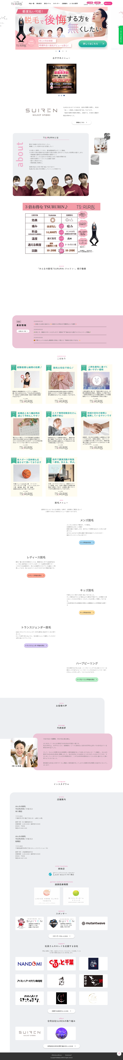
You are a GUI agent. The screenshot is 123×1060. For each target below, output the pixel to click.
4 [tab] (66, 51)
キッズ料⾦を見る (85, 614)
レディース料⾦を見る (35, 577)
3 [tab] (62, 51)
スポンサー (56, 3)
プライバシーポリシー (57, 1055)
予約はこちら (107, 3)
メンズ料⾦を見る (85, 544)
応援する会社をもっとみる (60, 1011)
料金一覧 (31, 3)
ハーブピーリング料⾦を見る (85, 681)
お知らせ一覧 (22, 331)
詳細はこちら (80, 122)
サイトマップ (68, 1055)
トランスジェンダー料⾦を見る (34, 647)
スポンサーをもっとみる (60, 936)
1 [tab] (56, 51)
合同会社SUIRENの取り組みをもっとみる (60, 1046)
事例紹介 (39, 3)
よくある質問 (73, 3)
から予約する (121, 35)
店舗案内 (64, 3)
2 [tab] (59, 51)
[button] (59, 95)
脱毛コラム (47, 3)
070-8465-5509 (23, 828)
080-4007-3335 (23, 858)
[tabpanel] (61, 28)
